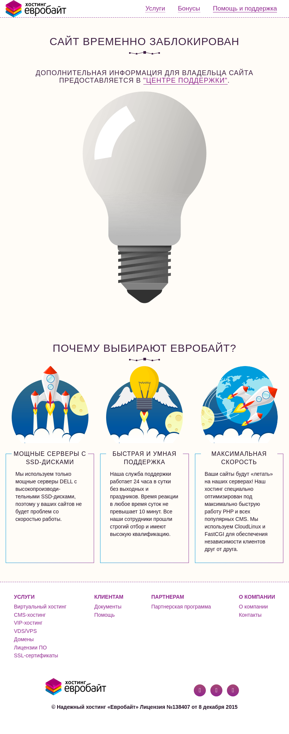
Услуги (155, 8)
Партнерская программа (181, 607)
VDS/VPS (25, 631)
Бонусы (189, 8)
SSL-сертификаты (36, 655)
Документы (108, 607)
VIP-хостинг (28, 623)
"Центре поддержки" (185, 80)
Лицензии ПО (30, 648)
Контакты (250, 615)
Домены (24, 639)
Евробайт (36, 8)
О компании (253, 607)
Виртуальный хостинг (40, 607)
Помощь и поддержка (245, 8)
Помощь (104, 615)
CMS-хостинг (30, 615)
